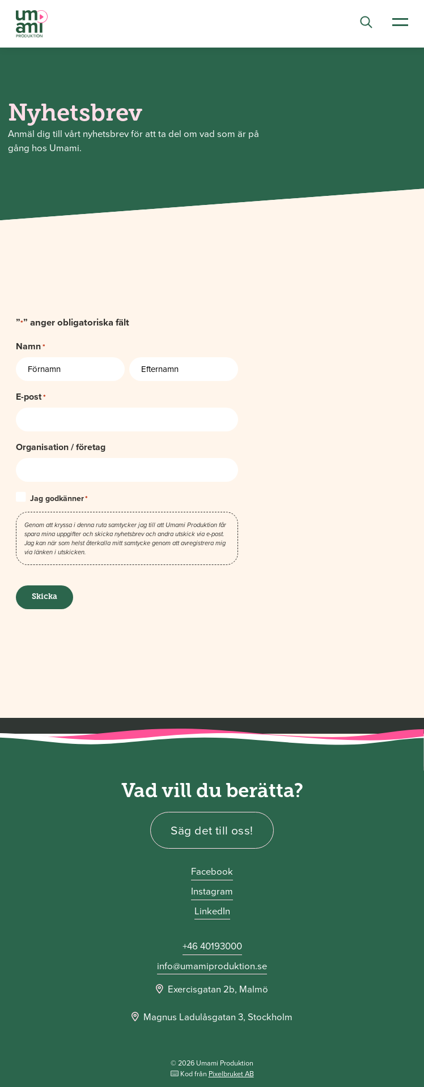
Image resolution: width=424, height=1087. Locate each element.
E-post (31, 396)
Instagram (212, 891)
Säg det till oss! (212, 830)
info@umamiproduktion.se (212, 966)
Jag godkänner (59, 498)
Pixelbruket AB (231, 1073)
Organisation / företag (60, 446)
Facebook (212, 872)
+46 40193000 (212, 946)
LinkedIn (212, 911)
